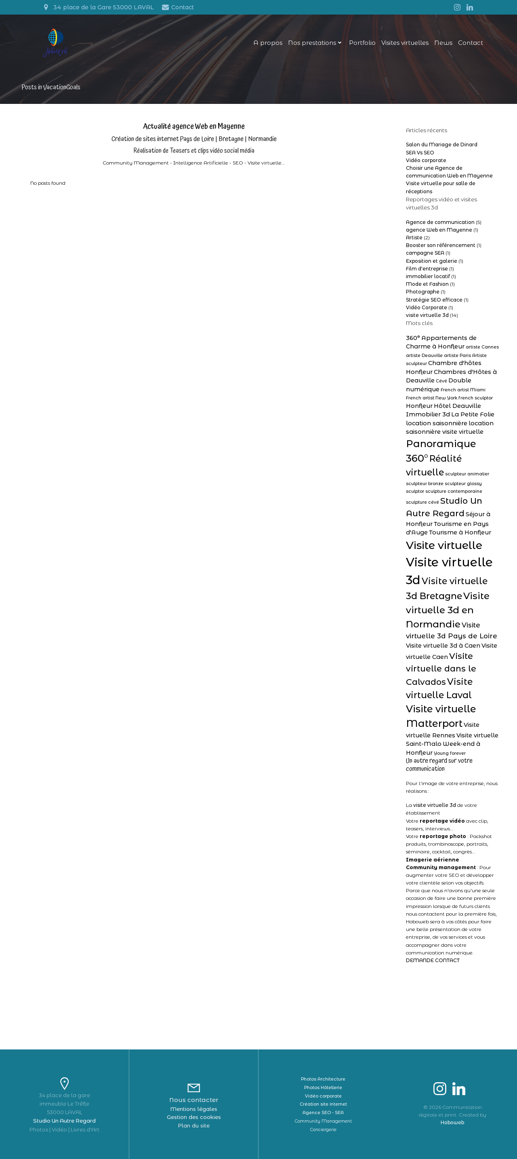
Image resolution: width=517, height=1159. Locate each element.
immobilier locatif (428, 276)
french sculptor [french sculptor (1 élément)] (475, 398)
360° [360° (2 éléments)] (413, 338)
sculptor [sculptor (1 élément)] (415, 491)
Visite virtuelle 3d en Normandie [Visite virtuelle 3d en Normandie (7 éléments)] (448, 609)
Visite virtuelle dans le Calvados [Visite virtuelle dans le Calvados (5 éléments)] (441, 669)
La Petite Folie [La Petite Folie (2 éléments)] (472, 414)
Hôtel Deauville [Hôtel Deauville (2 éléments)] (457, 406)
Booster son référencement (440, 245)
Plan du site (194, 1125)
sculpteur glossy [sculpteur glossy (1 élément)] (463, 483)
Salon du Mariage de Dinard (441, 144)
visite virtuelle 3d (427, 315)
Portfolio (362, 42)
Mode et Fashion (427, 284)
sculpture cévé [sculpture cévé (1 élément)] (422, 502)
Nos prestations (315, 42)
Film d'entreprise (427, 269)
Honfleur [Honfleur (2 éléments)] (419, 406)
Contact (470, 42)
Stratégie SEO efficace (434, 300)
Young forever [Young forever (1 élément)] (450, 753)
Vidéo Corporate (426, 307)
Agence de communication (440, 222)
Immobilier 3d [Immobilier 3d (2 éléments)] (428, 414)
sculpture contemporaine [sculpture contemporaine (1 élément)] (453, 491)
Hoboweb (452, 1122)
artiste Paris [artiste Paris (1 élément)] (457, 355)
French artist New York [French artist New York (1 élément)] (431, 398)
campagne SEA (425, 253)
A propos (267, 42)
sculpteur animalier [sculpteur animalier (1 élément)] (467, 474)
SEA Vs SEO (420, 153)
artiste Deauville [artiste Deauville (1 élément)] (424, 355)
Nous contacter (193, 1100)
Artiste (414, 237)
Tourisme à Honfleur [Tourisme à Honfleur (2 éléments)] (460, 532)
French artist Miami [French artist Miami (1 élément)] (463, 390)
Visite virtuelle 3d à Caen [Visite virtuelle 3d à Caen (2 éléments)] (443, 645)
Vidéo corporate (426, 160)
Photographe (422, 292)
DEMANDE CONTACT (433, 960)
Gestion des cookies (194, 1117)
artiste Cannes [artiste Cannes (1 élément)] (482, 347)
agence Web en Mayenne (439, 230)
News (443, 42)
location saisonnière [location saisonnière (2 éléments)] (436, 423)
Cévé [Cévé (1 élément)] (441, 381)
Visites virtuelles (405, 42)
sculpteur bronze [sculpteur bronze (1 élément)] (424, 483)
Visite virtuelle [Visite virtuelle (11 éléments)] (444, 545)
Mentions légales (193, 1109)
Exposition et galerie (431, 261)
